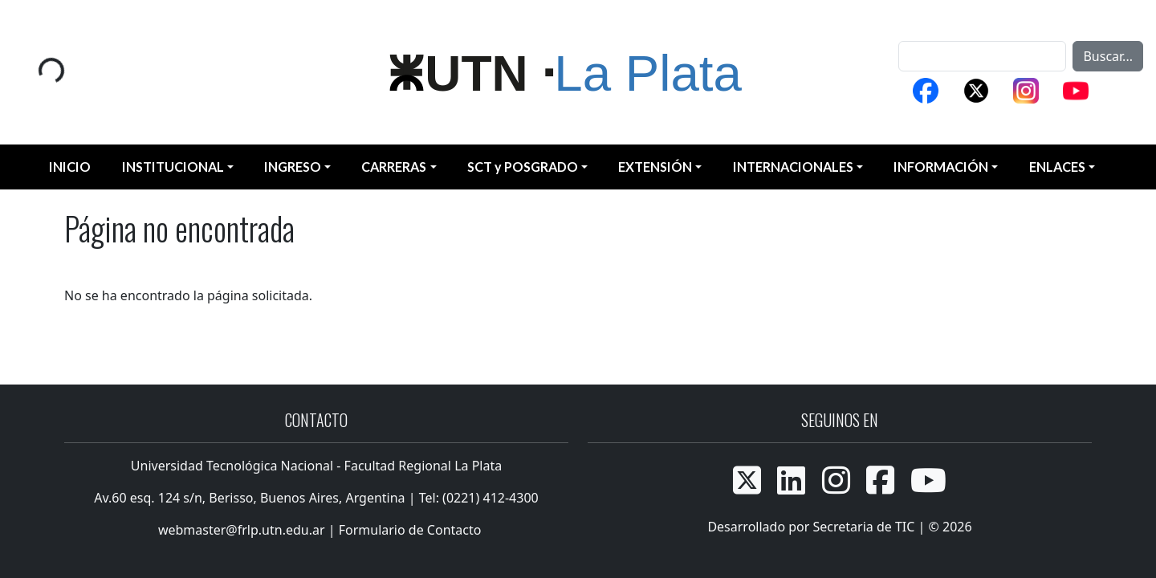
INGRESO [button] (292, 166)
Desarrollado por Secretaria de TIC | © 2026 (839, 526)
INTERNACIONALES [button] (793, 166)
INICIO (70, 166)
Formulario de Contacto (410, 530)
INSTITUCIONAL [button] (173, 166)
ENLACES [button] (1057, 166)
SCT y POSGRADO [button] (522, 166)
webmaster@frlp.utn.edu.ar (240, 530)
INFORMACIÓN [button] (940, 166)
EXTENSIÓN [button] (655, 166)
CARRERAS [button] (393, 166)
